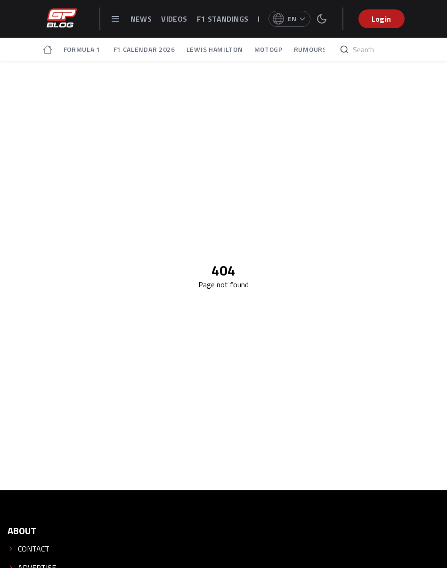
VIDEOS (174, 18)
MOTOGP (268, 49)
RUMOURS (310, 49)
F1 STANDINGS (223, 18)
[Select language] (289, 19)
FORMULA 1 (83, 49)
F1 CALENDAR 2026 (144, 49)
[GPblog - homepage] (62, 19)
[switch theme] (321, 18)
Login (381, 18)
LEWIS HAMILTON (215, 49)
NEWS (141, 18)
